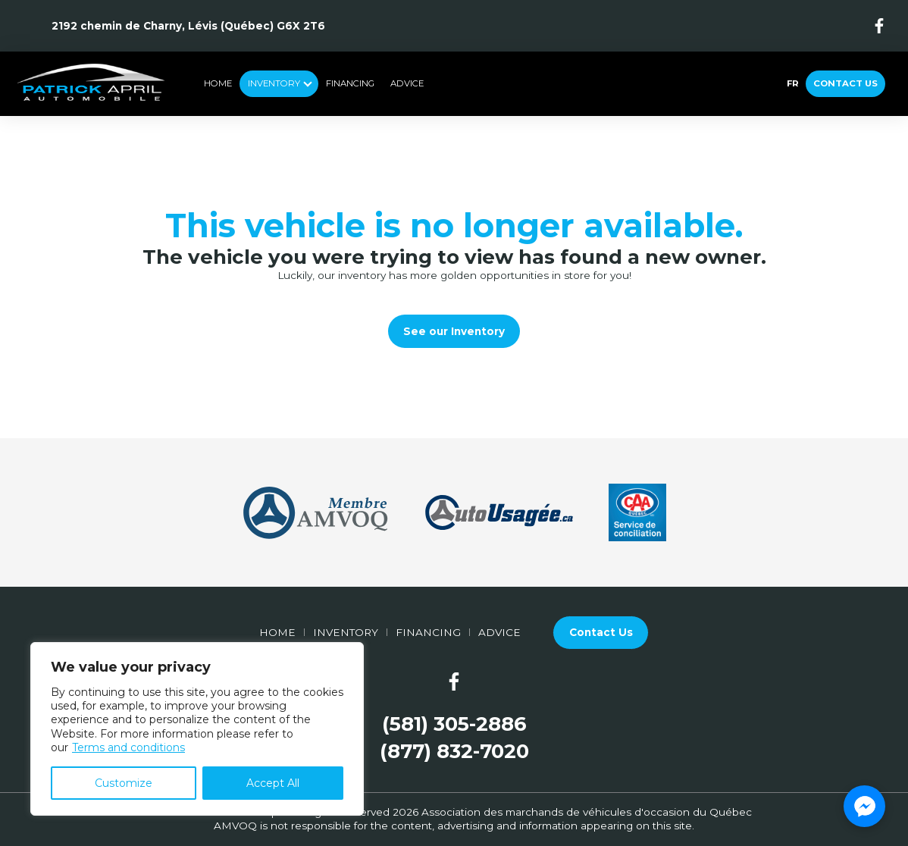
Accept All (272, 783)
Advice (407, 83)
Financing (350, 83)
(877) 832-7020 (454, 751)
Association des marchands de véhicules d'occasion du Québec (586, 812)
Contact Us (845, 83)
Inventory (274, 83)
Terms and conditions (128, 747)
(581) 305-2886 (454, 724)
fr (792, 84)
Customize (123, 783)
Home (218, 83)
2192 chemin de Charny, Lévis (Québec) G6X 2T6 (188, 26)
